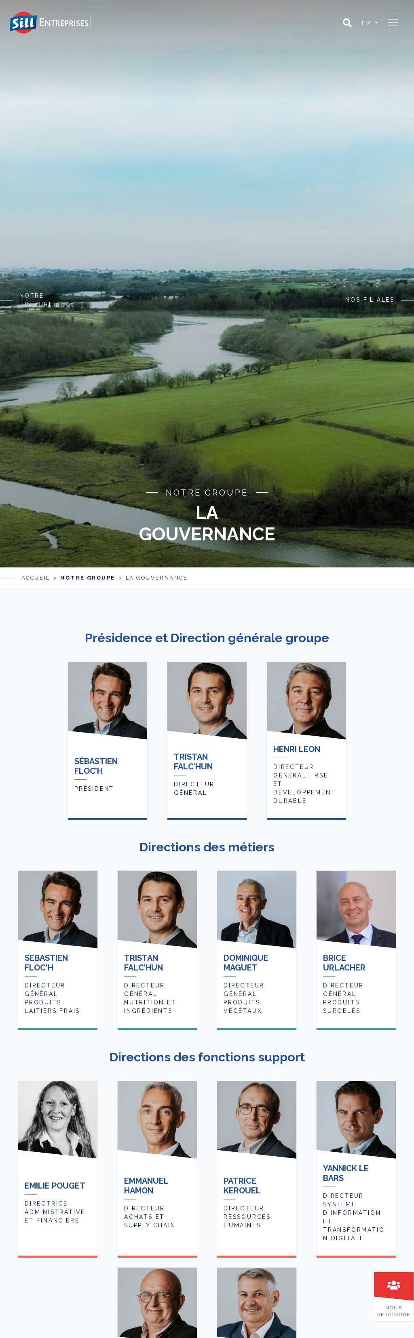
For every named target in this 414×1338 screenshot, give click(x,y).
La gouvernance (157, 559)
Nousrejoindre (393, 1311)
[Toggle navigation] (393, 23)
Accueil (35, 559)
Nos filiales (370, 290)
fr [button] (367, 22)
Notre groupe (87, 559)
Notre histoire (36, 290)
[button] (347, 23)
